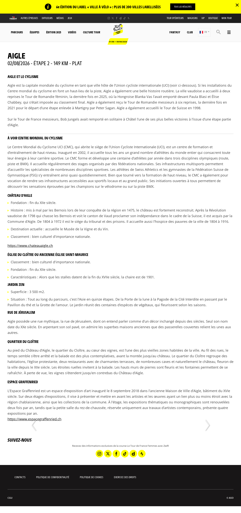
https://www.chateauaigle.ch (30, 245)
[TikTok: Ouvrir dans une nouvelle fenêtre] (125, 18)
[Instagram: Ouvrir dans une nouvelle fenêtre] (109, 18)
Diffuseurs (47, 18)
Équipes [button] (34, 32)
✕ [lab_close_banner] (237, 4)
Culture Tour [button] (91, 32)
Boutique (213, 18)
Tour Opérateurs (175, 18)
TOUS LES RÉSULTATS (182, 6)
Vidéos (72, 32)
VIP (203, 18)
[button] (204, 32)
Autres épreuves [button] (29, 18)
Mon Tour (227, 18)
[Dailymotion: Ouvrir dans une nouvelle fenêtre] (121, 18)
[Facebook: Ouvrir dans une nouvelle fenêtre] (117, 18)
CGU (10, 497)
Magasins (193, 18)
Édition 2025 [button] (53, 32)
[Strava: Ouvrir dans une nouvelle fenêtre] (128, 18)
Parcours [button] (17, 32)
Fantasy (174, 32)
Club (190, 32)
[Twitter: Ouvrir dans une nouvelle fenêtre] (113, 18)
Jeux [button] (70, 18)
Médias (60, 18)
